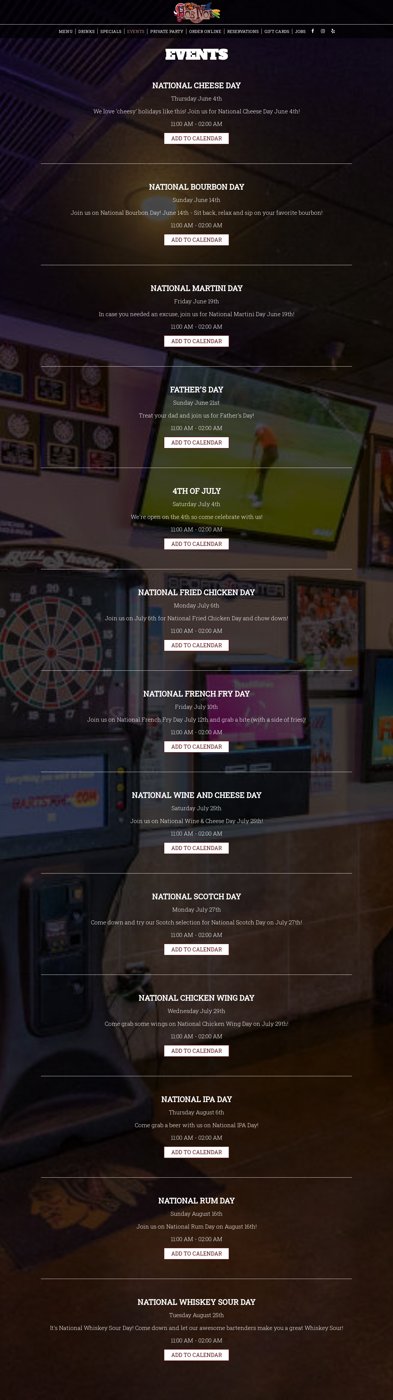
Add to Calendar (196, 138)
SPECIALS (110, 31)
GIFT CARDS (276, 31)
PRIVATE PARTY (166, 31)
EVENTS (135, 31)
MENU (66, 31)
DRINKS (86, 31)
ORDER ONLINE (205, 31)
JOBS (300, 31)
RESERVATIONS (243, 31)
